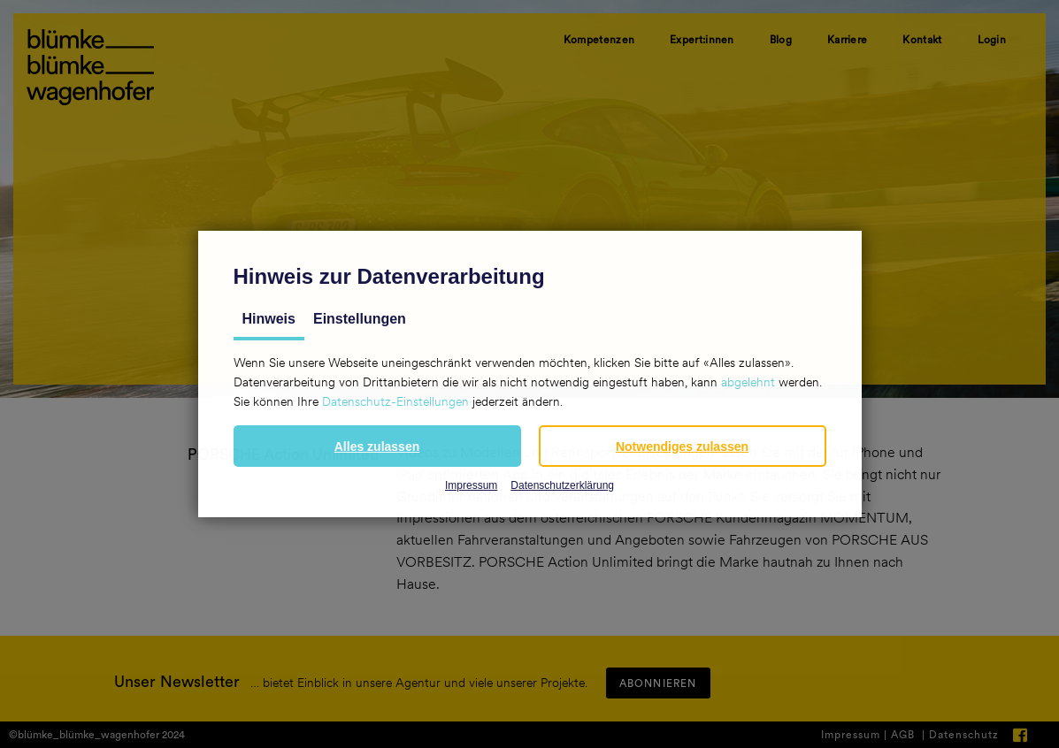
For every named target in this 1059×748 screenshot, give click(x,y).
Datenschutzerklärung (562, 485)
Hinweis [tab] (268, 318)
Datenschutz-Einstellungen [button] (395, 401)
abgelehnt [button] (748, 382)
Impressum (471, 485)
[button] (377, 446)
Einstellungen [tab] (359, 318)
